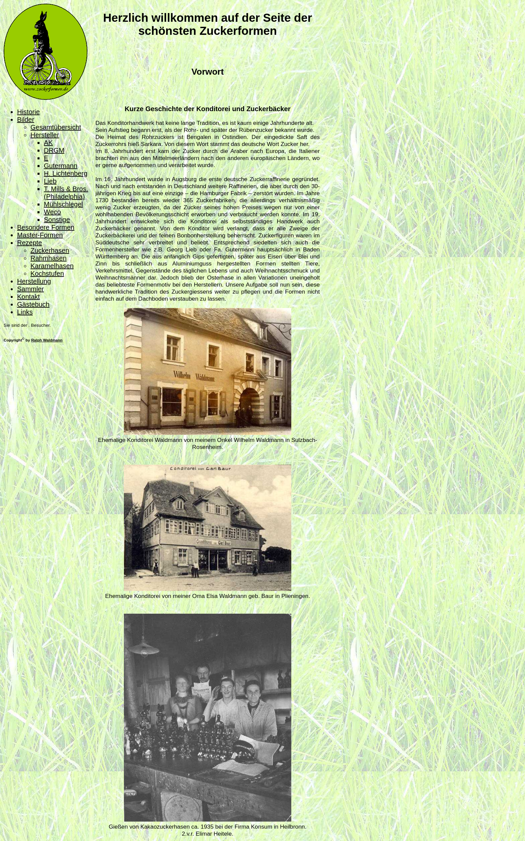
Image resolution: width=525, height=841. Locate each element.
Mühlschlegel (63, 204)
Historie (28, 112)
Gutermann (60, 165)
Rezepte (29, 242)
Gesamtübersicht (55, 127)
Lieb (50, 181)
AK (48, 142)
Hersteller (44, 135)
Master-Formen (40, 235)
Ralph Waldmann (47, 340)
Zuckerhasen (49, 250)
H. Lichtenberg (65, 173)
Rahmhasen (48, 258)
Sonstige (57, 219)
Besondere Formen (45, 227)
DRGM (54, 150)
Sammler (30, 289)
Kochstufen (47, 273)
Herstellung (34, 281)
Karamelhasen (52, 266)
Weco (52, 212)
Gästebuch (33, 304)
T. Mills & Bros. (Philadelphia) (66, 192)
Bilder (25, 119)
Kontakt (28, 296)
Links (25, 312)
